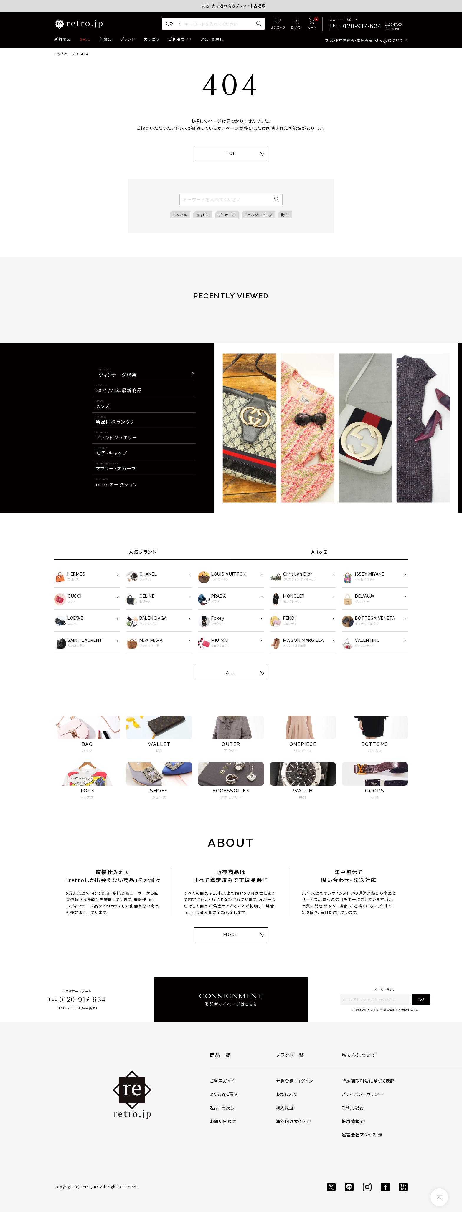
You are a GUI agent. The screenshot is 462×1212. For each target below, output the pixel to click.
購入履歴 (285, 1107)
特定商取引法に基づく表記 (368, 1081)
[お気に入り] (278, 24)
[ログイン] (296, 24)
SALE (85, 39)
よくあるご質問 (224, 1094)
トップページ (64, 53)
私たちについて (359, 1054)
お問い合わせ (223, 1121)
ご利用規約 (353, 1107)
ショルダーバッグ (259, 214)
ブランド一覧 (290, 1054)
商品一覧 (220, 1054)
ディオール (227, 214)
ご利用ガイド (180, 39)
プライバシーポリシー (363, 1094)
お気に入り (286, 1094)
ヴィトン (202, 214)
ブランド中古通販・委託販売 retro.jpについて (364, 40)
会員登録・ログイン (294, 1081)
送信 (421, 999)
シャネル (180, 214)
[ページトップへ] (439, 1197)
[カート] (312, 24)
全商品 (105, 39)
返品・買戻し (211, 39)
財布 (285, 214)
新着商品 (62, 39)
